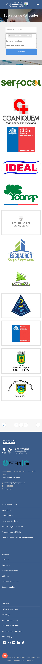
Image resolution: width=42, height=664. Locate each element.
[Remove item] (9, 35)
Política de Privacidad (10, 609)
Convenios (6, 565)
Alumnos (5, 554)
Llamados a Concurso (10, 581)
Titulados (5, 559)
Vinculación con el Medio (11, 532)
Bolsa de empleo (8, 587)
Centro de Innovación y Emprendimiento (17, 537)
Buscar (21, 52)
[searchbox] (33, 35)
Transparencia (7, 515)
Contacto (5, 603)
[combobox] (21, 36)
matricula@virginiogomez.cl (14, 483)
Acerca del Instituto (9, 504)
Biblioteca (5, 576)
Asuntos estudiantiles (10, 570)
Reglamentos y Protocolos (12, 631)
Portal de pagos (8, 636)
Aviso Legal (6, 614)
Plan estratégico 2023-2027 (12, 526)
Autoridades (6, 510)
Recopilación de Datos (10, 620)
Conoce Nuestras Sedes (11, 477)
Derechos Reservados (10, 625)
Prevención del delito (10, 521)
